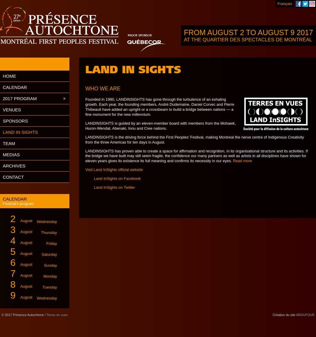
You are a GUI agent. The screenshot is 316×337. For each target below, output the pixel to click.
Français (284, 3)
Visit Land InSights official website (114, 169)
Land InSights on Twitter (114, 187)
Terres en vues (57, 315)
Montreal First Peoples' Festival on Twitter (305, 4)
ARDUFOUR (305, 315)
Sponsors (15, 120)
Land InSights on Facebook (117, 178)
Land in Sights (20, 132)
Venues (12, 109)
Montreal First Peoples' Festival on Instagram (312, 4)
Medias (11, 154)
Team (9, 143)
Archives (14, 165)
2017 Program (20, 98)
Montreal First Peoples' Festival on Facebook (299, 4)
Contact (13, 177)
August (31, 219)
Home (9, 76)
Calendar (15, 87)
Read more (242, 161)
